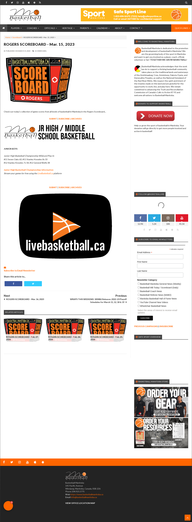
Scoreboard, (41, 51)
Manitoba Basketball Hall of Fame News (158, 298)
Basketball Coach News (151, 291)
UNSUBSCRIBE (166, 326)
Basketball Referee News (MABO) (155, 295)
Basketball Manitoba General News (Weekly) (160, 284)
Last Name (142, 271)
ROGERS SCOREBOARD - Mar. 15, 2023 (39, 44)
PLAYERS (15, 28)
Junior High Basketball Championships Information (28, 170)
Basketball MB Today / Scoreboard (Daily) (159, 287)
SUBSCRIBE (64, 118)
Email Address (144, 252)
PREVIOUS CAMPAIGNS (145, 326)
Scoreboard (17, 37)
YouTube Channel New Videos (154, 302)
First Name (142, 262)
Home (7, 37)
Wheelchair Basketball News (153, 306)
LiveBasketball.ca (45, 173)
